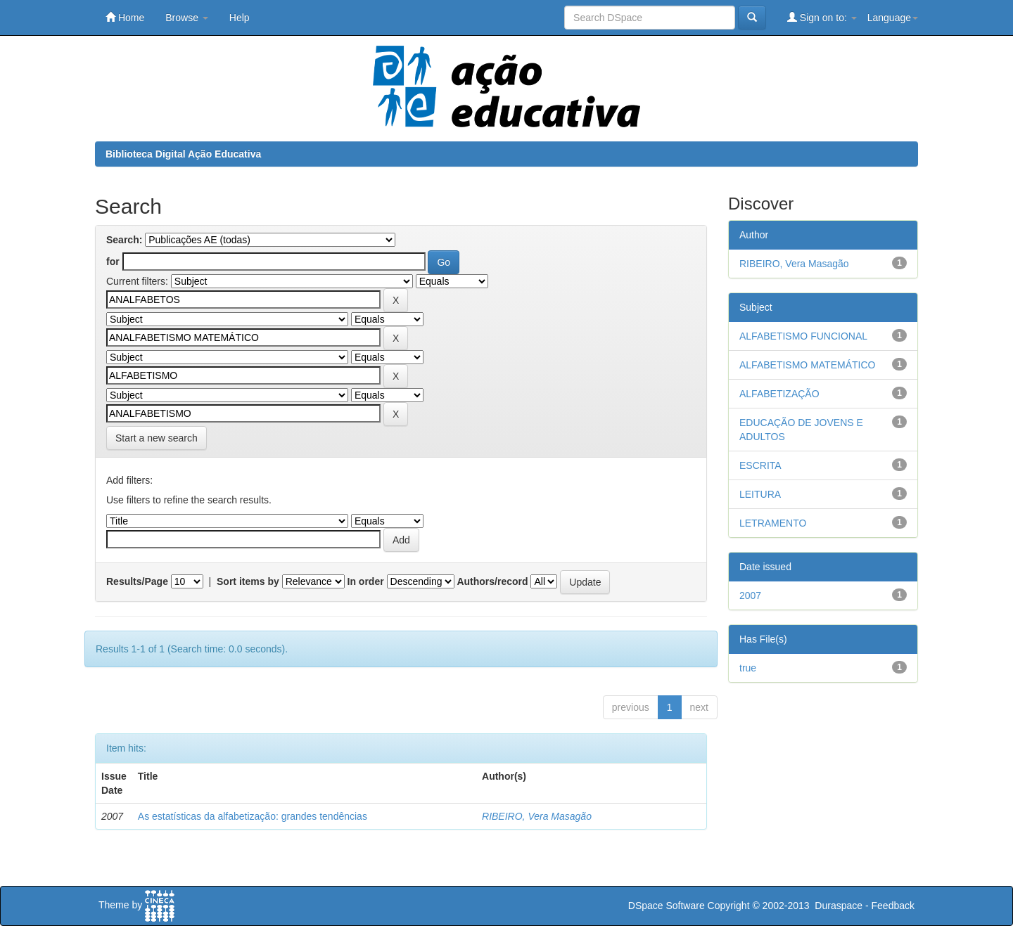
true (747, 668)
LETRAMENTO (772, 523)
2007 (750, 595)
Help (239, 17)
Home (125, 17)
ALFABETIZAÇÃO (779, 393)
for (113, 261)
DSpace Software (666, 905)
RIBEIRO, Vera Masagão (537, 816)
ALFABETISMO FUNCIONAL (803, 336)
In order (366, 581)
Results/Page (137, 581)
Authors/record (492, 581)
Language (892, 17)
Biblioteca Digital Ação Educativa (183, 154)
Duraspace (838, 905)
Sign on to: (822, 17)
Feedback (893, 905)
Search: (124, 239)
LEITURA (760, 494)
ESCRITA (760, 465)
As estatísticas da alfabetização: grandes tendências (252, 816)
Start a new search (156, 438)
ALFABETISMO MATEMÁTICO (807, 365)
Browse (186, 17)
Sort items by (248, 581)
